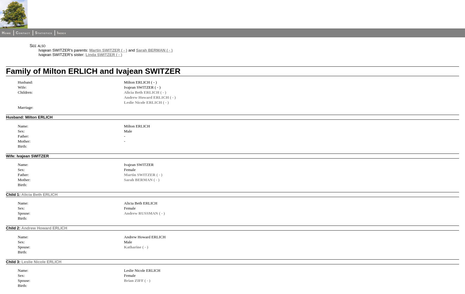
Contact (23, 33)
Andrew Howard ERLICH (44, 228)
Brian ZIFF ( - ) (137, 280)
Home (6, 33)
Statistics (43, 33)
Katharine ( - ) (136, 247)
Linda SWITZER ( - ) (104, 54)
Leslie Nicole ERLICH (42, 262)
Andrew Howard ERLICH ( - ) (150, 97)
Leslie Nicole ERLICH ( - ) (146, 102)
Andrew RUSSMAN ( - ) (144, 213)
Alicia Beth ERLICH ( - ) (145, 92)
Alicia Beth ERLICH (39, 194)
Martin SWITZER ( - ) (108, 50)
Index (61, 33)
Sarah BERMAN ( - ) (154, 50)
